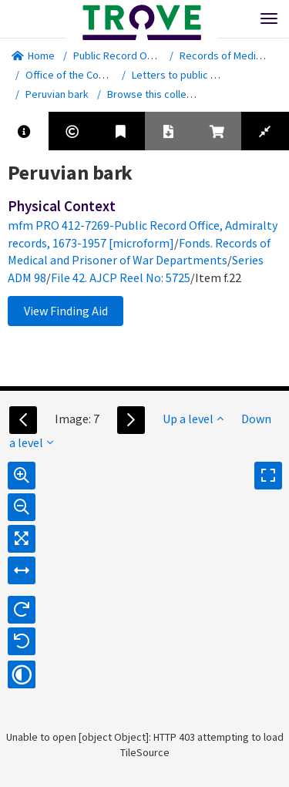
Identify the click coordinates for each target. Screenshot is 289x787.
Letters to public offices (187, 75)
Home (33, 55)
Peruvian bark (57, 94)
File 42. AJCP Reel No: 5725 (120, 277)
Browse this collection (163, 94)
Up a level (193, 418)
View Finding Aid (66, 310)
